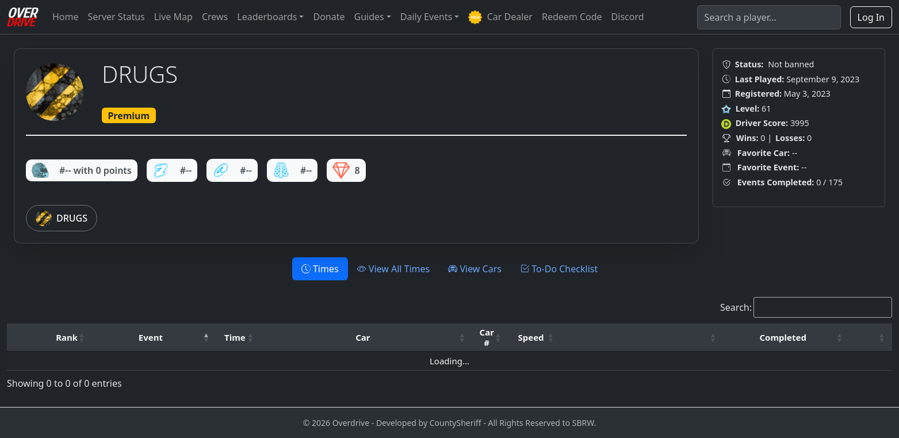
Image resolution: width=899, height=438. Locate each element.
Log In (871, 17)
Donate (329, 16)
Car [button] (362, 337)
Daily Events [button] (426, 16)
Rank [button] (67, 337)
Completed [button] (782, 337)
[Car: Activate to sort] (366, 337)
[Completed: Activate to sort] (787, 337)
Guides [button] (369, 16)
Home (65, 16)
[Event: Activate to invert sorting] (154, 337)
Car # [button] (487, 337)
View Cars (475, 268)
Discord (627, 16)
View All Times (393, 268)
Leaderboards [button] (267, 16)
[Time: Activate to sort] (239, 337)
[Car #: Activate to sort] (490, 337)
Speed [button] (531, 337)
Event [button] (151, 337)
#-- (172, 170)
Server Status (116, 16)
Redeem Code (572, 16)
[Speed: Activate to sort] (534, 337)
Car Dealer (500, 17)
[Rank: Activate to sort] (70, 337)
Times (320, 268)
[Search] (769, 17)
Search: (736, 307)
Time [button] (235, 337)
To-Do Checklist (559, 268)
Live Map (173, 16)
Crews (215, 16)
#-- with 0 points (82, 170)
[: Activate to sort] (642, 337)
